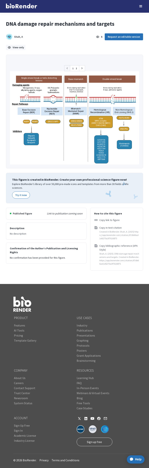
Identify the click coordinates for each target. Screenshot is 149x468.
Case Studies (84, 408)
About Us (19, 378)
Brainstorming (86, 360)
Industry (82, 325)
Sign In (18, 430)
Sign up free (94, 442)
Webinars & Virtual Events (93, 393)
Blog (80, 398)
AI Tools (19, 330)
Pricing (18, 335)
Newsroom (21, 398)
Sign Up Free (22, 425)
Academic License (25, 435)
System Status (23, 403)
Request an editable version (124, 36)
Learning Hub (85, 378)
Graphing (83, 340)
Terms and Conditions (65, 460)
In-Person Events (88, 388)
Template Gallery (25, 340)
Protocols (83, 345)
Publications (85, 330)
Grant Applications (89, 355)
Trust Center (22, 393)
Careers (19, 383)
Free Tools (83, 403)
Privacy (44, 460)
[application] (134, 459)
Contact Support (24, 388)
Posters (82, 350)
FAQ (79, 383)
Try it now (21, 195)
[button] (141, 6)
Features (19, 325)
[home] (21, 6)
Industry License (24, 440)
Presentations (86, 335)
